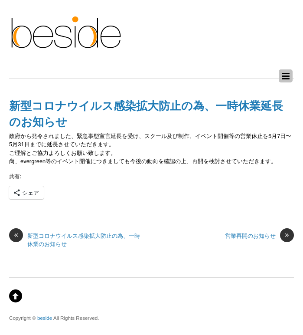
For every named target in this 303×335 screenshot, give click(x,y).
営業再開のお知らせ (259, 236)
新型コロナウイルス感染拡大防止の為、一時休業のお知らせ (74, 239)
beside (44, 318)
